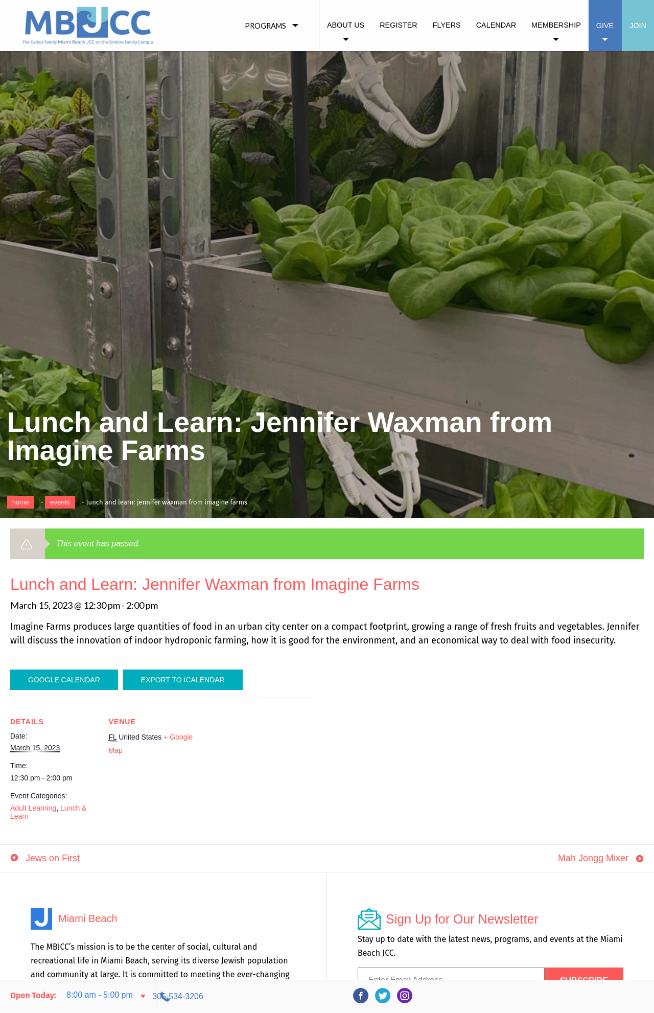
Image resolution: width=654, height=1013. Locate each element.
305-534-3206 (552, 996)
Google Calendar (64, 680)
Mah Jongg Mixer (593, 867)
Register (398, 25)
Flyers (447, 25)
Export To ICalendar (183, 680)
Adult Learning (33, 808)
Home (20, 502)
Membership (556, 25)
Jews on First (53, 867)
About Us (345, 25)
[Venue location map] (261, 768)
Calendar (496, 25)
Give (605, 25)
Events (59, 502)
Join (637, 25)
